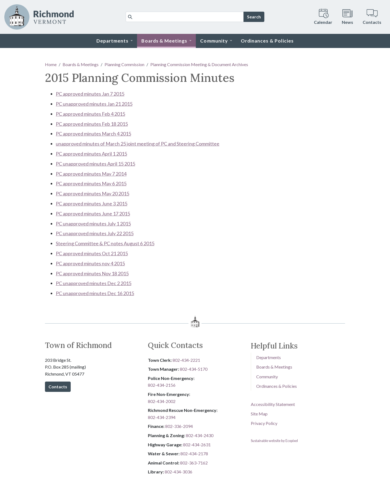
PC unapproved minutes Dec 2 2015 (93, 283)
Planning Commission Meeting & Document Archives (199, 64)
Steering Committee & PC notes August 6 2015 (105, 243)
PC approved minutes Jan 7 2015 (90, 94)
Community (267, 376)
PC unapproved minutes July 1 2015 (93, 224)
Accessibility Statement (273, 404)
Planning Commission (124, 64)
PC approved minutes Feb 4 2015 (90, 114)
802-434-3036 (178, 471)
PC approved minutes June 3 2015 (91, 203)
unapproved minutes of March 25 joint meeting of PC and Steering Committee (137, 144)
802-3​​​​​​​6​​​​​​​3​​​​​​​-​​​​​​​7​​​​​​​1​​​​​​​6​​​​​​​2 (194, 462)
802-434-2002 (162, 401)
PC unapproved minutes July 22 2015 (95, 233)
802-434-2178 (194, 453)
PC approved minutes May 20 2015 (92, 193)
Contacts (57, 386)
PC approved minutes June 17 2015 (93, 214)
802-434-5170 (193, 369)
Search (254, 16)
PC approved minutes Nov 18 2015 (92, 273)
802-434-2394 (162, 417)
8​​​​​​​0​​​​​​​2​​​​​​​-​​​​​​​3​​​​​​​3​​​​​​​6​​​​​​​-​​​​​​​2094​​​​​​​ (179, 426)
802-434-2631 (197, 444)
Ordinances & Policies (276, 386)
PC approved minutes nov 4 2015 (90, 263)
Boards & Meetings (81, 64)
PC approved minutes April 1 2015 (91, 154)
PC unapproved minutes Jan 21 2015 (94, 104)
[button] (114, 41)
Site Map (259, 413)
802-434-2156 (162, 385)
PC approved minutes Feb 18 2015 (92, 124)
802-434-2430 (199, 435)
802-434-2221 (186, 360)
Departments (268, 357)
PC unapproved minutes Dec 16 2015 (95, 293)
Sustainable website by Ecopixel (274, 440)
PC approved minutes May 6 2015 (91, 183)
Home (51, 64)
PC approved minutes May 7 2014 (91, 174)
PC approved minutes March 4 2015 (93, 134)
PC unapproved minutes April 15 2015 (95, 164)
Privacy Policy (264, 423)
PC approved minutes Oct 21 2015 (92, 253)
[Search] (185, 17)
